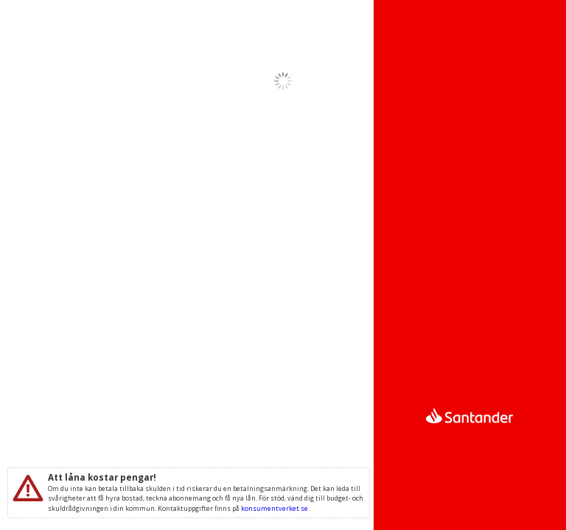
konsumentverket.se (274, 508)
